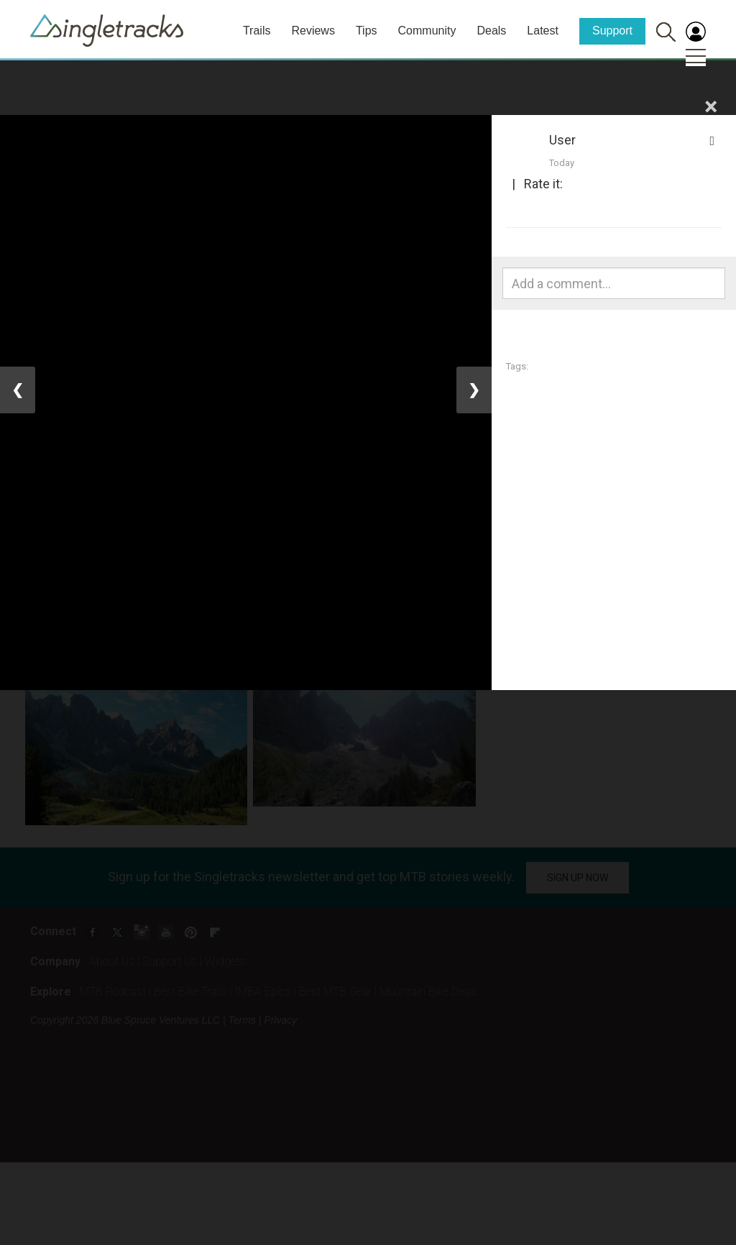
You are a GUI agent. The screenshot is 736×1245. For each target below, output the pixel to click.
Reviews (312, 30)
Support (612, 30)
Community (427, 30)
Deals (491, 30)
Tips (366, 30)
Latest (542, 30)
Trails (257, 30)
